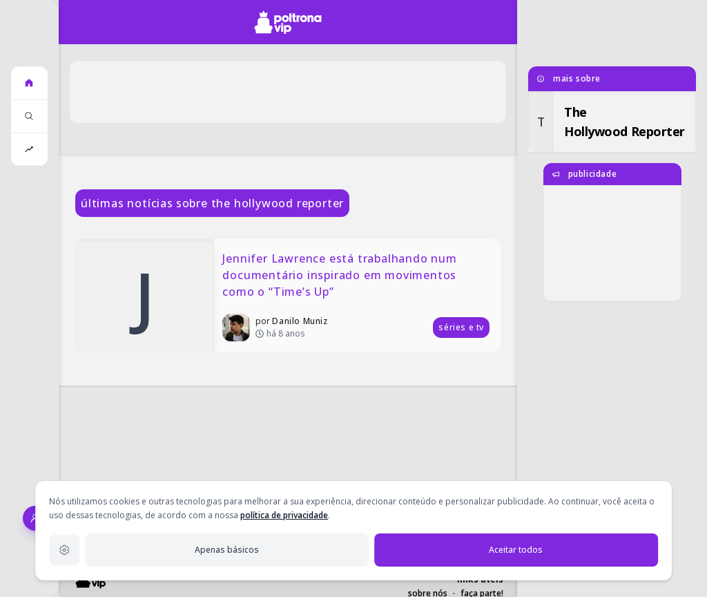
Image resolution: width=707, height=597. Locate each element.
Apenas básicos (227, 550)
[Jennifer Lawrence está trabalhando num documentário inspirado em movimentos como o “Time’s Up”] (288, 295)
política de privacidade (284, 515)
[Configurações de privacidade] (64, 550)
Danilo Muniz (299, 321)
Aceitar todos (516, 550)
